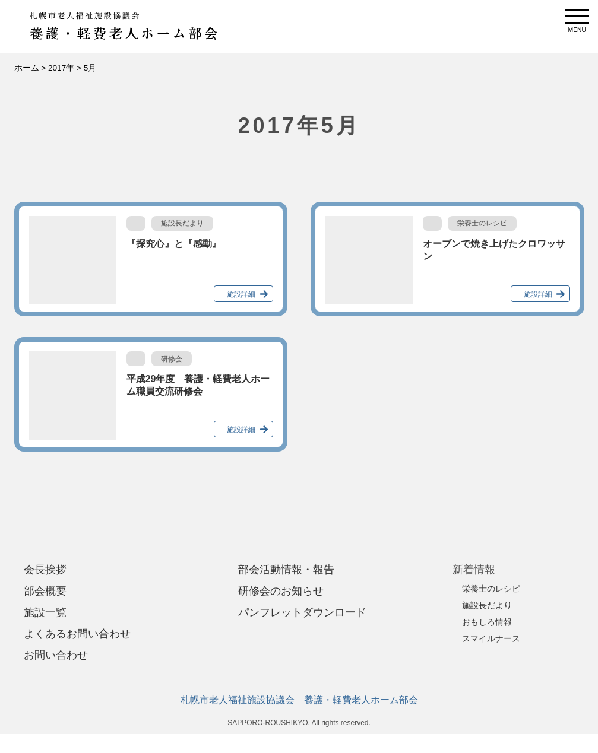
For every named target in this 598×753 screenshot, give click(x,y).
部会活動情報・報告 (286, 570)
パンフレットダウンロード (302, 612)
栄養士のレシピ (491, 588)
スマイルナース (491, 638)
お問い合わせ (56, 655)
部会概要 (45, 591)
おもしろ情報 (487, 622)
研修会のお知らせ (281, 591)
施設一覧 (45, 612)
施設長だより (487, 605)
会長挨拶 (45, 570)
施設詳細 (241, 294)
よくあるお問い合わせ (77, 634)
